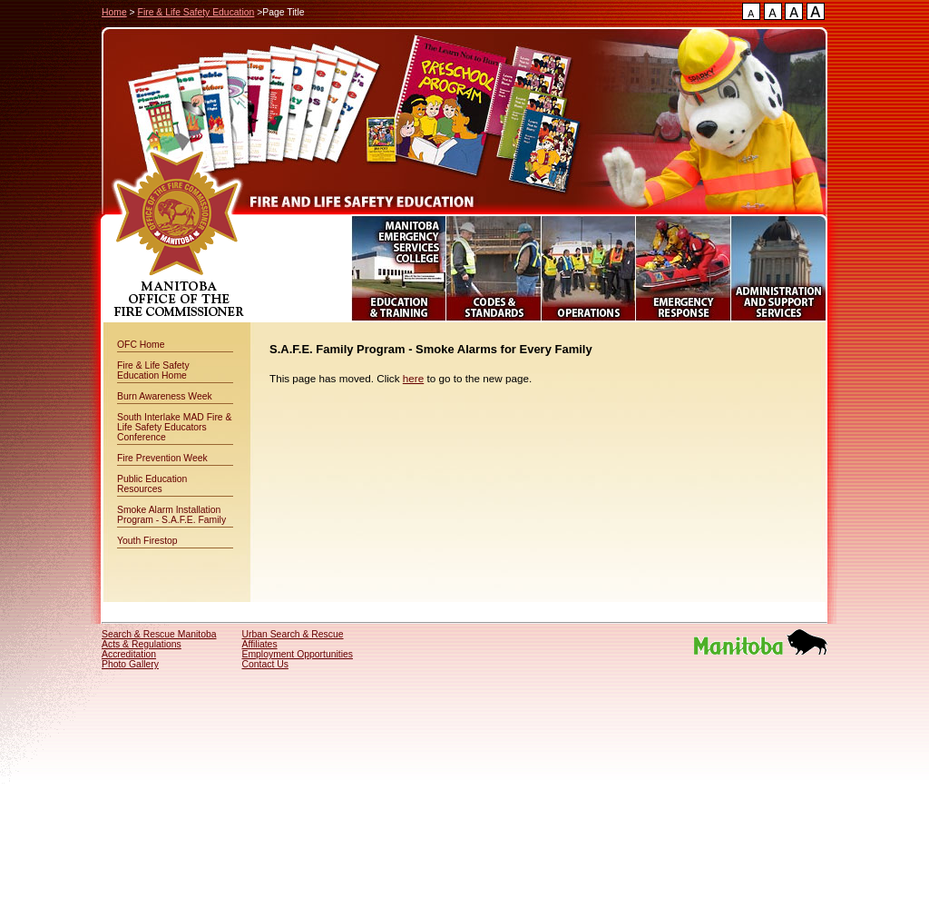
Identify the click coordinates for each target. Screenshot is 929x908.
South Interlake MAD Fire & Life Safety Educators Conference (174, 427)
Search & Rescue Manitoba (159, 634)
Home (114, 12)
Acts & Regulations (141, 644)
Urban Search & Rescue (293, 634)
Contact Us (265, 664)
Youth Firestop (147, 541)
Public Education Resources (152, 484)
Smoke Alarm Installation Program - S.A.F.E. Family (171, 515)
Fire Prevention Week (162, 458)
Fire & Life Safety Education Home (153, 370)
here (413, 378)
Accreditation (129, 654)
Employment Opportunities (297, 654)
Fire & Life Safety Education (196, 12)
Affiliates (260, 644)
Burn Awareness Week (164, 396)
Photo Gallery (130, 664)
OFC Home (141, 345)
